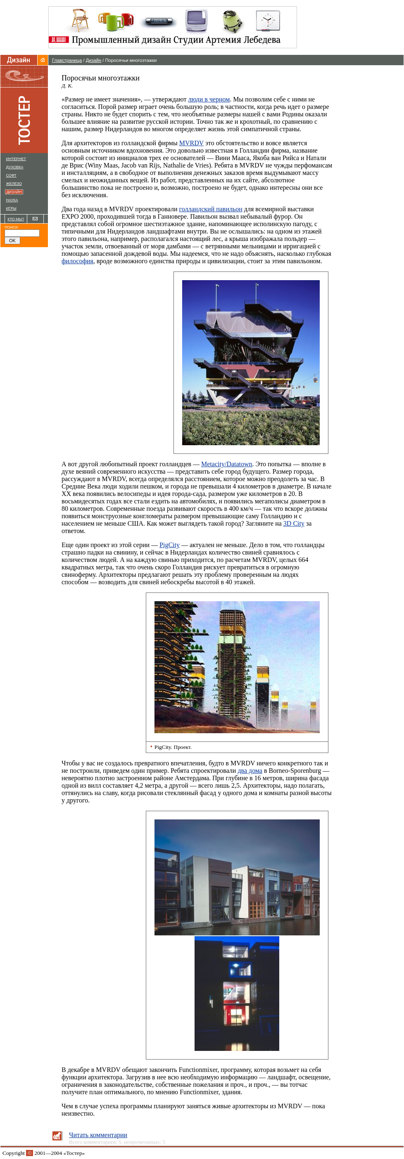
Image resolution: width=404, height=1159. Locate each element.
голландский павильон (210, 208)
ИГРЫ (11, 208)
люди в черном (209, 99)
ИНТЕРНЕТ (16, 159)
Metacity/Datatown (226, 463)
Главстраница (67, 60)
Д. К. (67, 86)
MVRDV (191, 142)
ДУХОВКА (15, 167)
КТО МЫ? (15, 219)
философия (77, 260)
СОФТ (11, 175)
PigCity (169, 544)
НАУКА (12, 200)
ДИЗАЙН (15, 192)
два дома (250, 770)
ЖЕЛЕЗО (14, 184)
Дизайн (94, 60)
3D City (293, 523)
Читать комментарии (98, 1134)
